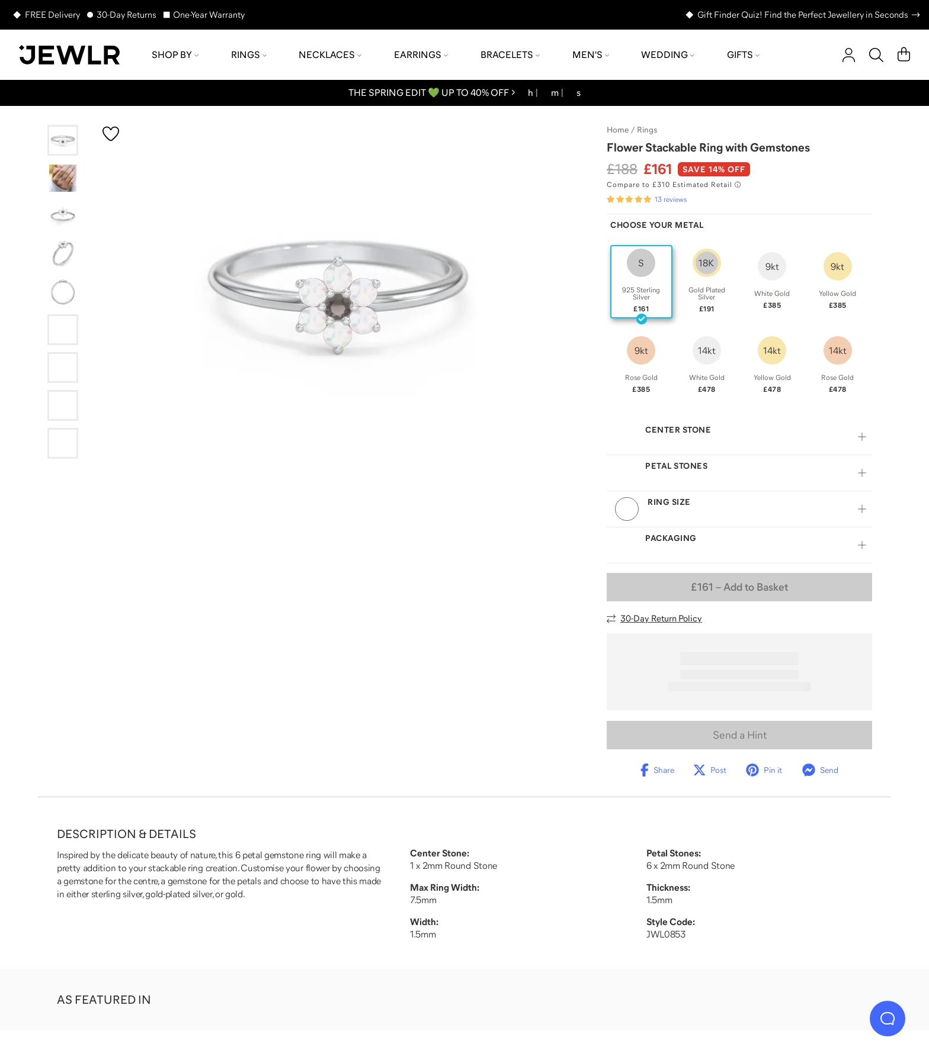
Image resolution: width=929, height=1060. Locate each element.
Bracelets (510, 54)
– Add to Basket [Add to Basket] (739, 587)
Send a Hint (740, 735)
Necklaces (330, 54)
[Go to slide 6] (62, 329)
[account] (848, 55)
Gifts (743, 54)
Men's (590, 54)
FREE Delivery (52, 14)
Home (618, 129)
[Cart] (904, 55)
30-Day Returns (126, 14)
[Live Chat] (887, 1018)
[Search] (876, 55)
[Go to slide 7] (62, 367)
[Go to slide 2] (62, 178)
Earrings (421, 54)
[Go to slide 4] (62, 254)
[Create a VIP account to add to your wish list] (111, 134)
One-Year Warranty (209, 14)
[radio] (641, 281)
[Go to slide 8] (62, 405)
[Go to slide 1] (62, 140)
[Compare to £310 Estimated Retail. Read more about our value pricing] (674, 185)
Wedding (667, 54)
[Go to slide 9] (62, 443)
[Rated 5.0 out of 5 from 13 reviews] (647, 199)
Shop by (175, 54)
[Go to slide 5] (62, 291)
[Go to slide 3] (62, 216)
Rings (249, 54)
